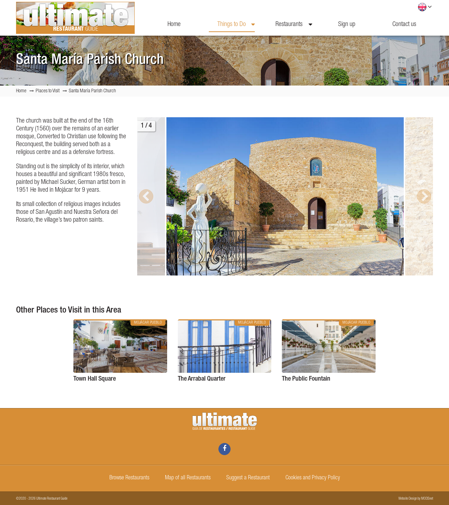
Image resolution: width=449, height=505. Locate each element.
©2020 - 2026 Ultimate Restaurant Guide (41, 499)
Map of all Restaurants (188, 478)
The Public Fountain (306, 379)
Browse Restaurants (129, 478)
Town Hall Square (94, 379)
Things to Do (236, 24)
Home (174, 24)
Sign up (346, 24)
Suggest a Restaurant (248, 478)
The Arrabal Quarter (202, 379)
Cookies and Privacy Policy (312, 478)
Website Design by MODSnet (415, 499)
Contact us (404, 24)
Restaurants (293, 24)
